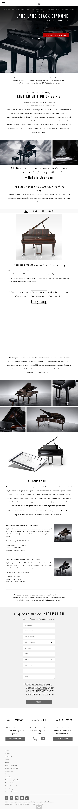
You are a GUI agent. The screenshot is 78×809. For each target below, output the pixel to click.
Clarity (51, 211)
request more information (56, 35)
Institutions (9, 770)
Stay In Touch (63, 738)
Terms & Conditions (11, 791)
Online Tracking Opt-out (13, 785)
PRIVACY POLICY (42, 688)
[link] (39, 39)
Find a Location (15, 738)
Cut (43, 211)
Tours (7, 761)
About (7, 750)
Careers (7, 773)
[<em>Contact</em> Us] (43, 739)
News (7, 758)
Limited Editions (48, 83)
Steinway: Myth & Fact (12, 779)
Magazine (8, 776)
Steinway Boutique (11, 764)
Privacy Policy (9, 782)
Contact (7, 752)
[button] (4, 3)
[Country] (39, 642)
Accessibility (9, 788)
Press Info (8, 755)
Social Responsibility (12, 767)
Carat (35, 211)
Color (26, 211)
